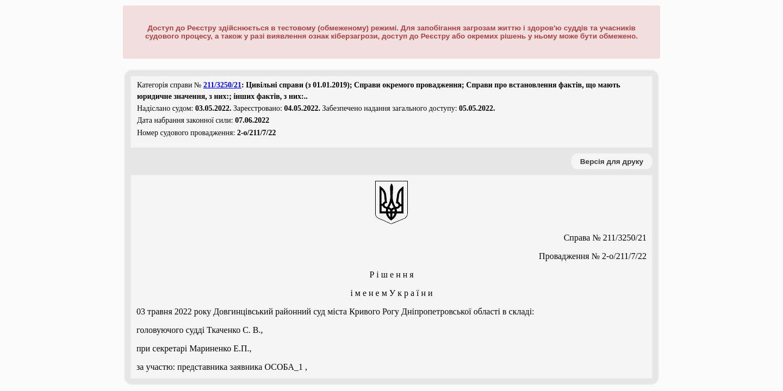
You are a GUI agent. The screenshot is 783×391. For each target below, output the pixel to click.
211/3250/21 (222, 85)
